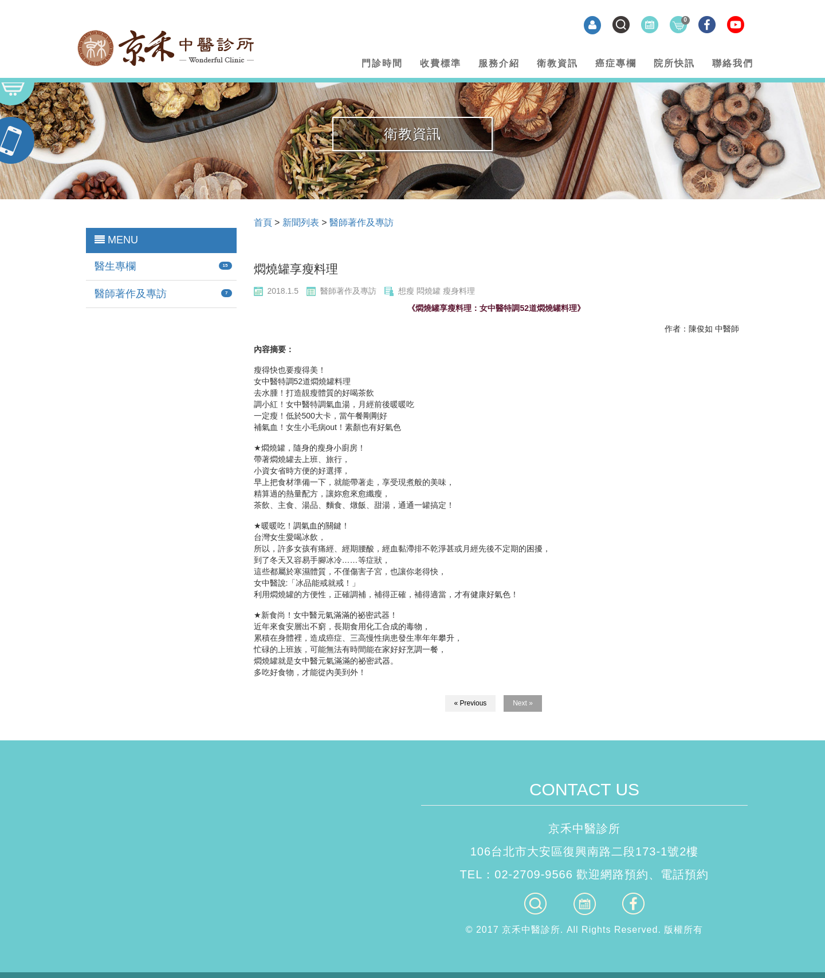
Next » (523, 703)
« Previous (470, 703)
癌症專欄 (616, 63)
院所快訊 (674, 63)
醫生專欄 (115, 266)
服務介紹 (499, 63)
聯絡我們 (732, 63)
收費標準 (440, 63)
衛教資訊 (557, 63)
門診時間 (382, 63)
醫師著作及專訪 (131, 293)
